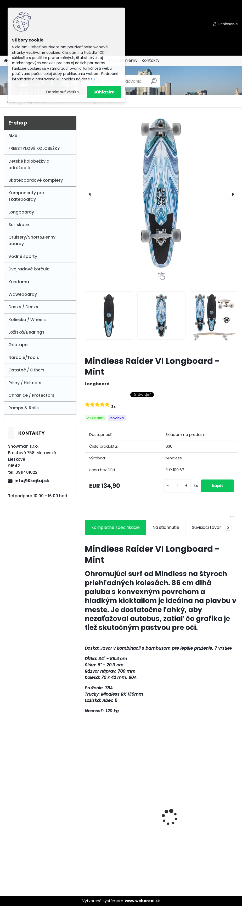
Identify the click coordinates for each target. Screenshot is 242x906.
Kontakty (151, 60)
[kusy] (177, 485)
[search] (154, 83)
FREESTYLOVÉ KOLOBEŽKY (34, 148)
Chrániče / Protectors (31, 395)
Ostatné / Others (26, 370)
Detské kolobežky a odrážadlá (28, 164)
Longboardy (21, 212)
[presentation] (90, 194)
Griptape (17, 345)
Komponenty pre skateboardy (26, 196)
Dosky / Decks (23, 307)
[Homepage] (6, 61)
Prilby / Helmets (24, 383)
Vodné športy (22, 256)
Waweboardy (22, 294)
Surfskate (18, 225)
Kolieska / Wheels (27, 320)
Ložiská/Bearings (26, 332)
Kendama (18, 282)
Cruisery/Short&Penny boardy (31, 240)
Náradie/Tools (23, 357)
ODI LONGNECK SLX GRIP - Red (118, 798)
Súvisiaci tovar (212, 527)
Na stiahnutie (166, 527)
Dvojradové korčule (28, 269)
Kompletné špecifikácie (115, 527)
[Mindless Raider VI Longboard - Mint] (161, 192)
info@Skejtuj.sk (31, 481)
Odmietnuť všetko (62, 92)
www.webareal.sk (142, 900)
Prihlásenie (228, 24)
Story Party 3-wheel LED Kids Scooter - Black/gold (196, 820)
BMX (13, 136)
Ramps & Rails (23, 408)
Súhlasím (104, 92)
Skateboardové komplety (35, 180)
